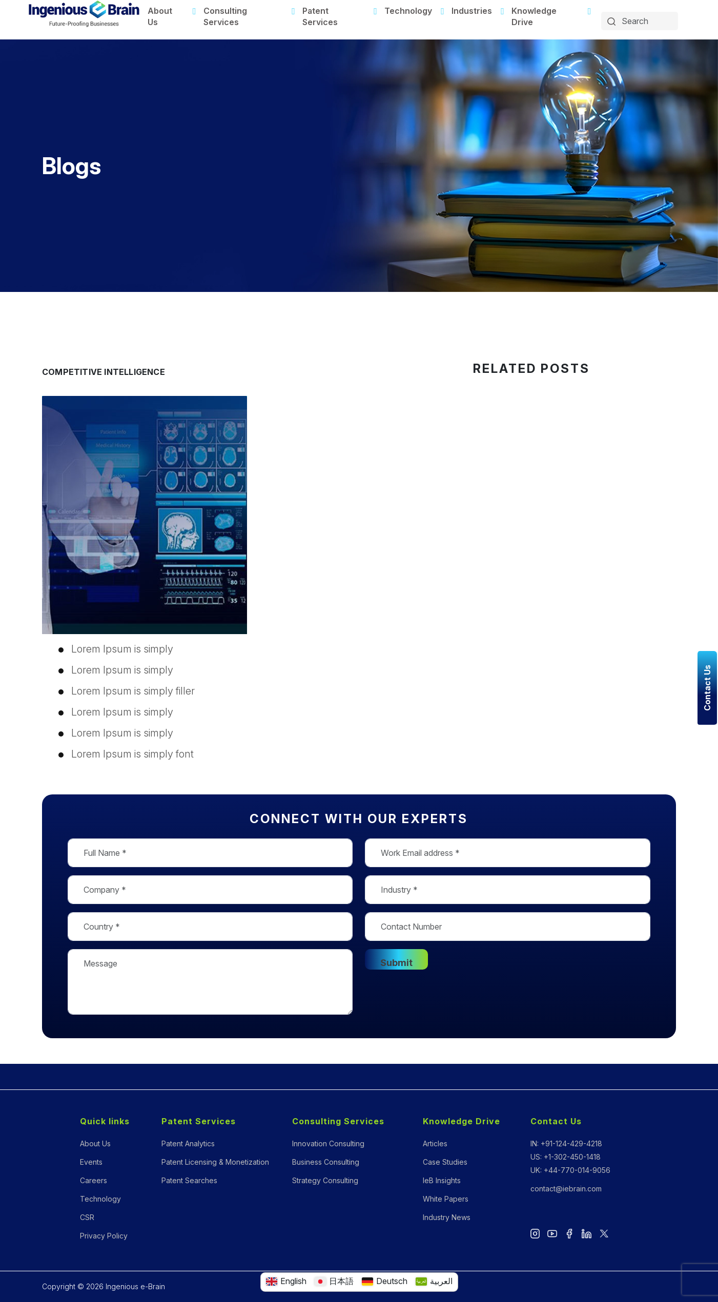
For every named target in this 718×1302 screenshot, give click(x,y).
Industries (472, 11)
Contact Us (556, 1121)
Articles (435, 1143)
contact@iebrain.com (566, 1188)
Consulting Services (225, 16)
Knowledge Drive (534, 16)
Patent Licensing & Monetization (215, 1162)
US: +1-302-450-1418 (565, 1156)
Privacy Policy (104, 1235)
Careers (93, 1180)
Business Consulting (325, 1162)
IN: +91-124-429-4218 (566, 1143)
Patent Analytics (188, 1143)
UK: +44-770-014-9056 (570, 1170)
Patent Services (320, 16)
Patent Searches (189, 1180)
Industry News (446, 1217)
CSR (87, 1217)
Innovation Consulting (328, 1143)
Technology (408, 11)
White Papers (445, 1198)
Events (91, 1162)
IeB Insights (442, 1180)
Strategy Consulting (325, 1180)
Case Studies (445, 1162)
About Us (160, 16)
